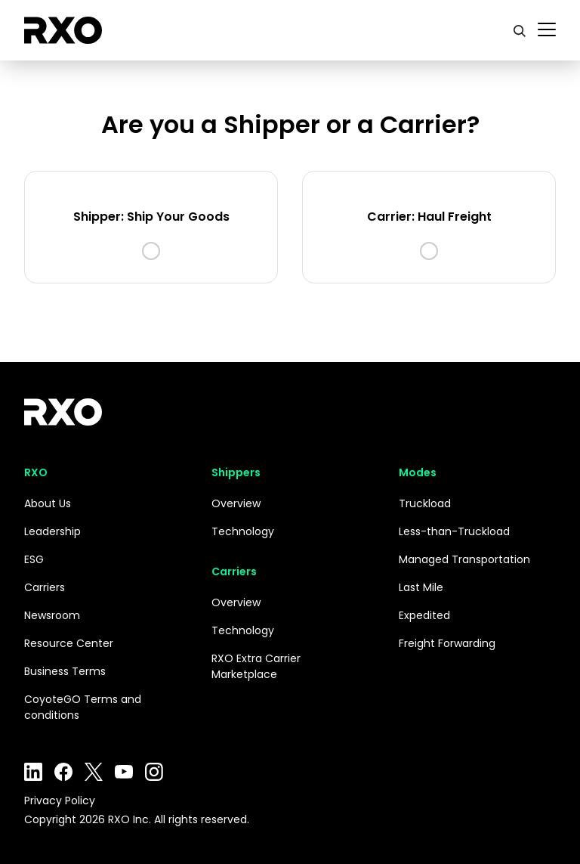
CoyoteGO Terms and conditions (82, 707)
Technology (242, 531)
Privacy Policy (59, 800)
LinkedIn (33, 772)
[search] (519, 30)
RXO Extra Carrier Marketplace (256, 666)
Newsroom (52, 615)
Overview (236, 503)
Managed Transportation (464, 559)
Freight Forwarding (447, 643)
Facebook (63, 772)
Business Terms (65, 671)
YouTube (124, 772)
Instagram (154, 772)
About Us (47, 503)
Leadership (52, 531)
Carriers (44, 587)
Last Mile (421, 587)
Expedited (424, 615)
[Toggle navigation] (547, 30)
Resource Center (68, 643)
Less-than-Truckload (454, 531)
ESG (34, 559)
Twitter (94, 772)
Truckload (425, 503)
